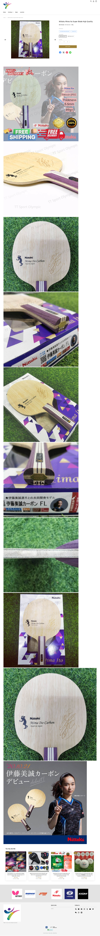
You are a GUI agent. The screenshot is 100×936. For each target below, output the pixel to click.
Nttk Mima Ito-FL (63, 36)
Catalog (10, 12)
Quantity (60, 39)
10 (36, 57)
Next (55, 40)
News (16, 12)
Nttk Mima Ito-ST (71, 36)
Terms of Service (45, 933)
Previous (5, 40)
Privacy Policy (50, 933)
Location (22, 12)
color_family (61, 34)
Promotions (61, 28)
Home (4, 12)
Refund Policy (55, 933)
